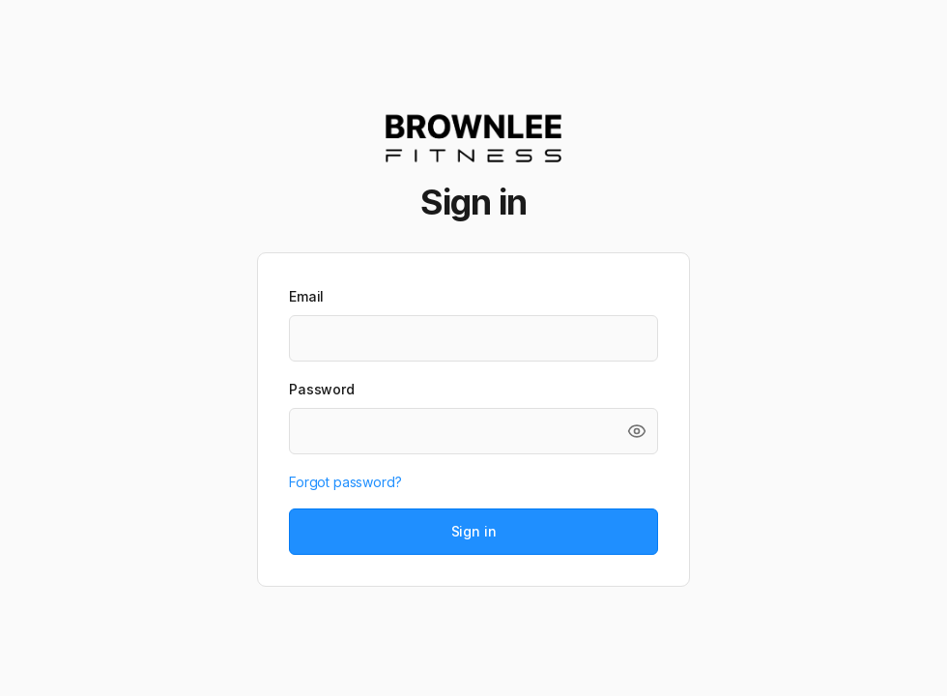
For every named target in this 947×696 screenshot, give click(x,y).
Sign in (474, 531)
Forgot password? (345, 482)
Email (306, 296)
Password (322, 389)
